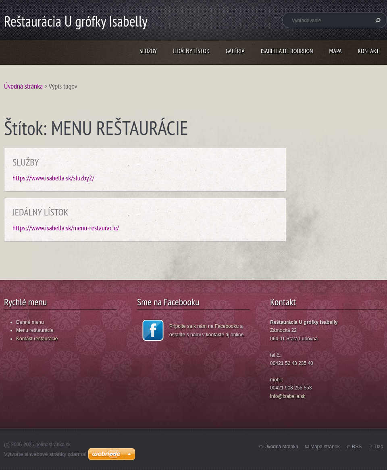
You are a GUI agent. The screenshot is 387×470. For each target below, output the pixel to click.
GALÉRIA (235, 51)
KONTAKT (368, 51)
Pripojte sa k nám (188, 326)
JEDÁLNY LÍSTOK (191, 51)
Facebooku (227, 326)
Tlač (378, 446)
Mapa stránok (325, 446)
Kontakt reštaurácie (37, 339)
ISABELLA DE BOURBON (287, 51)
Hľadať (377, 20)
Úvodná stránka (23, 86)
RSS (357, 446)
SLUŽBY (148, 51)
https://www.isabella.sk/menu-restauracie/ (65, 227)
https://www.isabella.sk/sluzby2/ (53, 177)
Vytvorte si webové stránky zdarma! (45, 454)
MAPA (335, 51)
